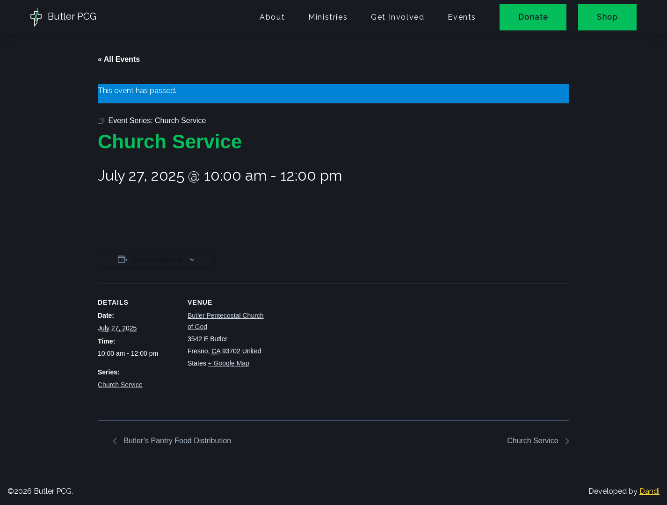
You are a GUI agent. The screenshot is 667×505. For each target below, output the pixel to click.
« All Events (119, 59)
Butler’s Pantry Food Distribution (176, 441)
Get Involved (397, 17)
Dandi (649, 491)
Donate (533, 17)
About (272, 17)
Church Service (120, 384)
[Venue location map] (326, 348)
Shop (607, 17)
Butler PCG (63, 17)
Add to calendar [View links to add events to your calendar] (158, 259)
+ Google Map (228, 363)
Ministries (328, 17)
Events (462, 17)
